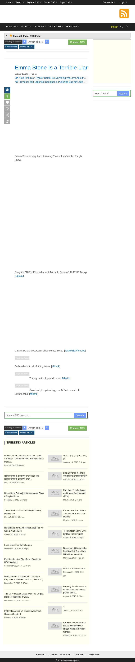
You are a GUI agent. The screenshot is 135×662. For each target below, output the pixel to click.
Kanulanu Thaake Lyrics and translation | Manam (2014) (74, 493)
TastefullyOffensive (75, 350)
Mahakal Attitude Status (74, 568)
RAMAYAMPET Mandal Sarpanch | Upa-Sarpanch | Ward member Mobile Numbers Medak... (24, 458)
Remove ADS (77, 42)
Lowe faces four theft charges (18, 545)
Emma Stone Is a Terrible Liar (51, 67)
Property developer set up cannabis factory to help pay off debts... (75, 589)
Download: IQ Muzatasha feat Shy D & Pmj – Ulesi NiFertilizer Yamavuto (75, 551)
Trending (93, 654)
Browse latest (11, 47)
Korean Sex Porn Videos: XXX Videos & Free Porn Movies (75, 513)
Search (80, 415)
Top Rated (79, 654)
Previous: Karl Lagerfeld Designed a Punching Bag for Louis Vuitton (53, 81)
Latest (53, 654)
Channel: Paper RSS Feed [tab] (25, 35)
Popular (65, 654)
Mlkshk (56, 366)
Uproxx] (19, 276)
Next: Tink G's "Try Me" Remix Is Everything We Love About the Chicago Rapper (60, 78)
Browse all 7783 (26, 47)
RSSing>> (41, 654)
